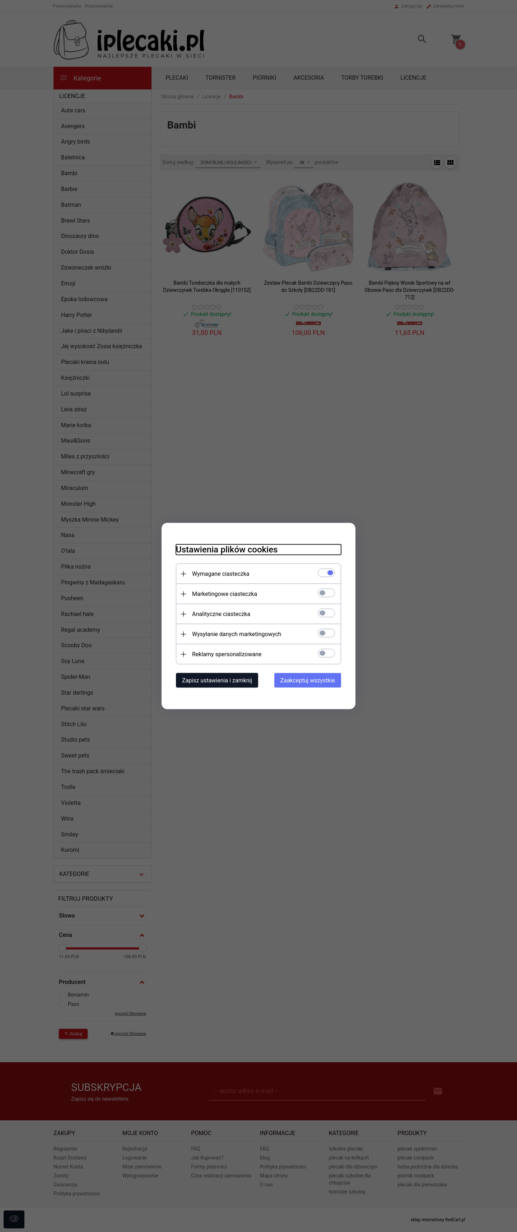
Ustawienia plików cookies (227, 550)
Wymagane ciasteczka (221, 573)
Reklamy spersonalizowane (226, 654)
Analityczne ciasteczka (221, 614)
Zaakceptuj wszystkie (307, 680)
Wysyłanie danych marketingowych (236, 634)
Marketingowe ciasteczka (224, 594)
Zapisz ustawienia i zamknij (217, 680)
